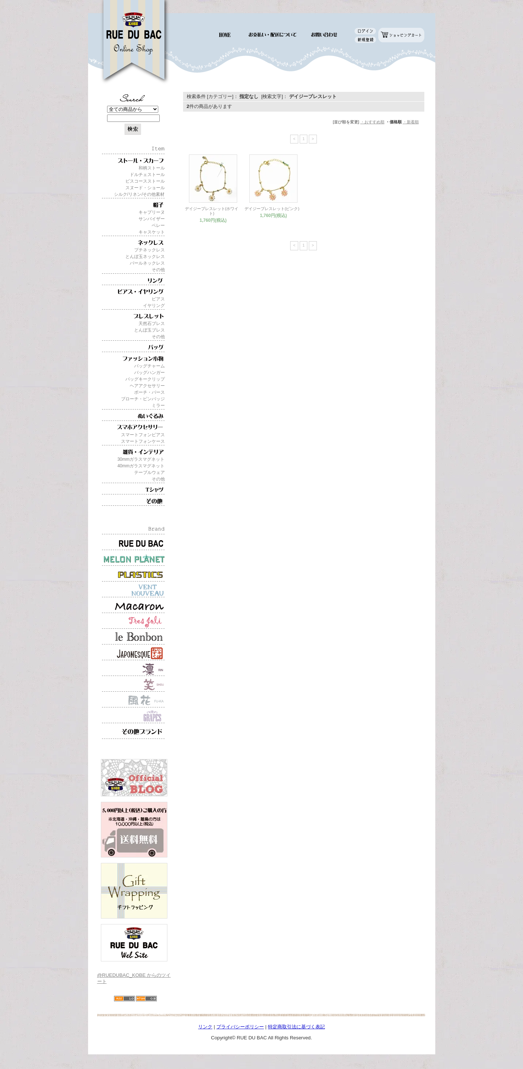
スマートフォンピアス (143, 434)
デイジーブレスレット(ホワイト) (212, 211)
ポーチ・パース (149, 392)
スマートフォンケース (143, 441)
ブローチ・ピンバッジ (143, 398)
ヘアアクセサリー (147, 385)
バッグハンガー (149, 372)
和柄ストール (152, 168)
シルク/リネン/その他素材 (139, 194)
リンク (205, 1026)
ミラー (158, 405)
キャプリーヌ (152, 212)
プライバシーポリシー (240, 1026)
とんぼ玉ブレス (149, 330)
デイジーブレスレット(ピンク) (272, 208)
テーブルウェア (149, 472)
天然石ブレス (152, 323)
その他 (158, 269)
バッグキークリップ (145, 379)
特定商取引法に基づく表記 (296, 1026)
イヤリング (154, 305)
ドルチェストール (147, 174)
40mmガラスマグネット (140, 465)
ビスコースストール (145, 181)
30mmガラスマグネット (140, 459)
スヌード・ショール (145, 187)
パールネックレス (147, 263)
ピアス (158, 299)
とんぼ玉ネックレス (145, 256)
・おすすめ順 (372, 122)
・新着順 (411, 122)
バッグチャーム (149, 366)
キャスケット (152, 232)
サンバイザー (152, 218)
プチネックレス (149, 250)
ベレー (158, 225)
